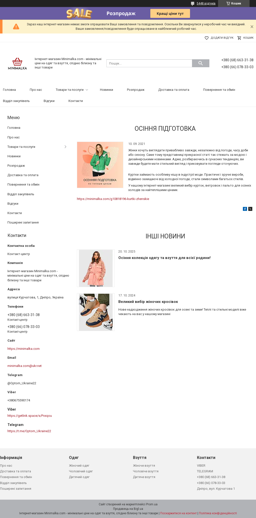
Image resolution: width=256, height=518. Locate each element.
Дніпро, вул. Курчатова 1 (216, 488)
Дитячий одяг (79, 477)
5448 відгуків (206, 3)
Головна (9, 90)
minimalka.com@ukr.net (24, 366)
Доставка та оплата (173, 90)
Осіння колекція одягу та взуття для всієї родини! (164, 258)
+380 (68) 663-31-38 (211, 477)
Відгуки (49, 101)
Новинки (106, 90)
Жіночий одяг (79, 465)
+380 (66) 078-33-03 (211, 483)
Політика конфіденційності (218, 513)
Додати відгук (222, 37)
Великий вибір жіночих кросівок (148, 301)
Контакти (75, 101)
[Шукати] (200, 63)
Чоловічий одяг (81, 471)
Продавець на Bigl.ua (128, 509)
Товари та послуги (70, 90)
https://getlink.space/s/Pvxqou (29, 416)
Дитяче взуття (144, 477)
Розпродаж (135, 90)
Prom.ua (152, 504)
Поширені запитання (23, 222)
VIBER (201, 465)
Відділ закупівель (16, 101)
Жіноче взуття (144, 465)
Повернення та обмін (219, 90)
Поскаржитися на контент (178, 513)
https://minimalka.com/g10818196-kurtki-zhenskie (113, 199)
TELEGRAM (205, 471)
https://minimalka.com (23, 349)
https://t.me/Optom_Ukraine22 (29, 431)
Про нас (36, 90)
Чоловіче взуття (146, 471)
